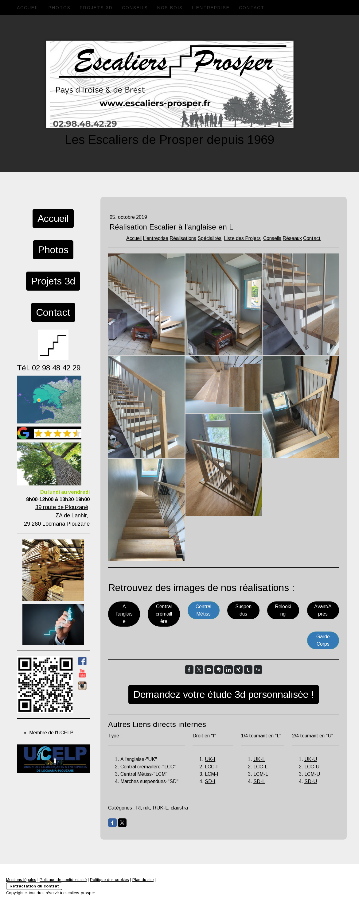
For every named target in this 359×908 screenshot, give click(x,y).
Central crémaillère (164, 614)
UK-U (310, 759)
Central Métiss (203, 610)
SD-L (259, 781)
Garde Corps (323, 640)
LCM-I (211, 774)
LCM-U (312, 774)
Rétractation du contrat (34, 886)
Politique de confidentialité (63, 879)
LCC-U (311, 766)
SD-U (310, 781)
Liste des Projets (242, 238)
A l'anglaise (124, 614)
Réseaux (292, 238)
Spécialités (209, 238)
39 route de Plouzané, (62, 507)
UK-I (210, 759)
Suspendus (243, 610)
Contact (251, 7)
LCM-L (260, 774)
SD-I (210, 781)
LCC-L (260, 766)
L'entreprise (211, 7)
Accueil (28, 7)
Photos (60, 7)
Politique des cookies (109, 879)
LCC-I (211, 766)
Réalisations (183, 238)
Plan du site (143, 879)
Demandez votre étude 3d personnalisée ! (223, 694)
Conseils (135, 7)
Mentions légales (21, 879)
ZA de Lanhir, (71, 515)
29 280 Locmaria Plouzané (57, 524)
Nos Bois (170, 7)
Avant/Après (323, 610)
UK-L (259, 759)
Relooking (283, 610)
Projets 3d (96, 7)
